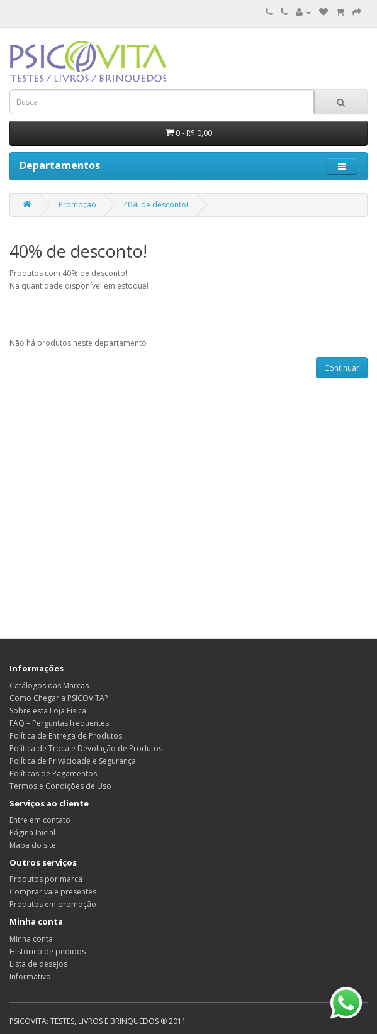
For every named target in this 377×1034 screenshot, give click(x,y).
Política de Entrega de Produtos (65, 735)
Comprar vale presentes (52, 891)
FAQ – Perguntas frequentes (59, 723)
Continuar (341, 368)
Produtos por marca (45, 879)
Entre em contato (39, 820)
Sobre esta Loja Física (47, 710)
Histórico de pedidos (47, 951)
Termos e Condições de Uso (60, 786)
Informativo (30, 976)
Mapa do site (32, 845)
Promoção (77, 204)
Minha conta (31, 938)
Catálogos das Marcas (49, 685)
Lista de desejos (38, 964)
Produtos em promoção (52, 904)
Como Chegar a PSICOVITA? (58, 698)
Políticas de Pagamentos (53, 773)
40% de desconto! (155, 204)
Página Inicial (32, 832)
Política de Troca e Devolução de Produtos (85, 748)
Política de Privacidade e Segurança (72, 761)
